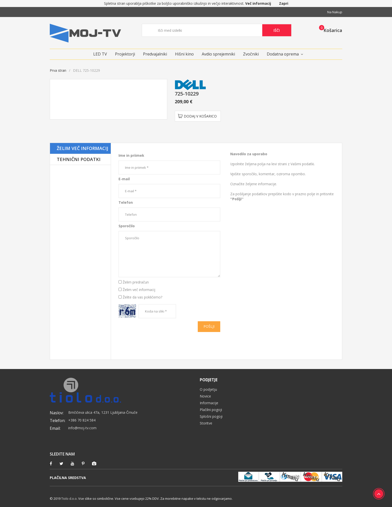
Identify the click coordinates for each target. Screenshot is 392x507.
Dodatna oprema (283, 54)
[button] (329, 30)
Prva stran (58, 70)
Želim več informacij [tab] (82, 148)
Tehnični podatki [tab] (78, 159)
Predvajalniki (155, 54)
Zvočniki (251, 54)
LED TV (100, 54)
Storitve (206, 423)
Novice (205, 396)
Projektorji (125, 54)
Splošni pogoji (211, 416)
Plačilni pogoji (211, 409)
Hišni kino (184, 54)
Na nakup (334, 12)
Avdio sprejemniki (218, 54)
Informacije (209, 402)
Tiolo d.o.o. (69, 498)
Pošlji (209, 326)
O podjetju (208, 389)
